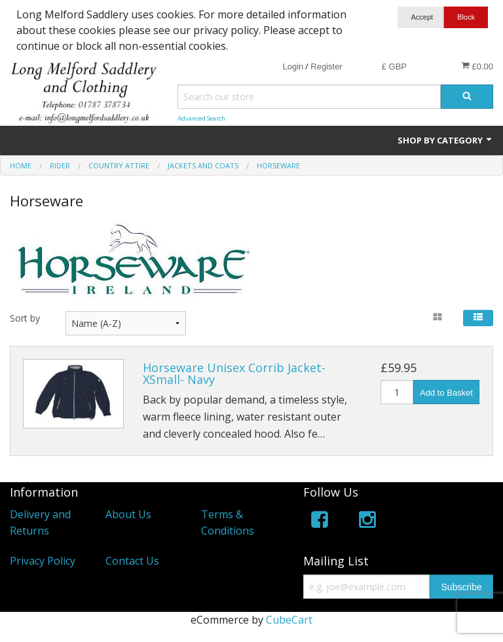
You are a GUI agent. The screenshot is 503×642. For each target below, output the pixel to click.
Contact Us (132, 561)
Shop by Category (445, 140)
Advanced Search (201, 118)
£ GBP (394, 66)
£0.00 (477, 66)
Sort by (25, 318)
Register (326, 66)
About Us (128, 514)
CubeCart (289, 620)
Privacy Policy (42, 561)
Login (292, 66)
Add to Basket (446, 393)
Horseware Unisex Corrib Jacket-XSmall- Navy (234, 373)
